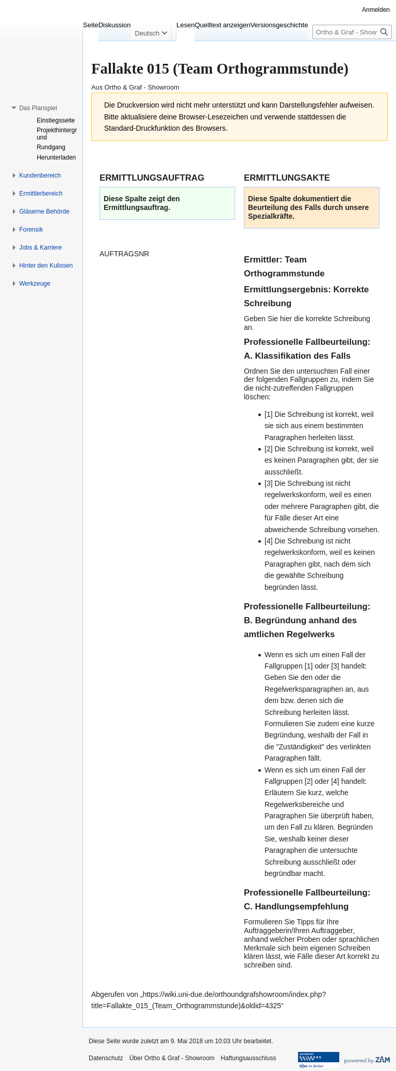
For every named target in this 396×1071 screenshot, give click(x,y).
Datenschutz (106, 1058)
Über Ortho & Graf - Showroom (171, 1058)
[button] (38, 108)
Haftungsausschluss (248, 1058)
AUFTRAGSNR (124, 254)
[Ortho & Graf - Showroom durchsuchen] (352, 32)
